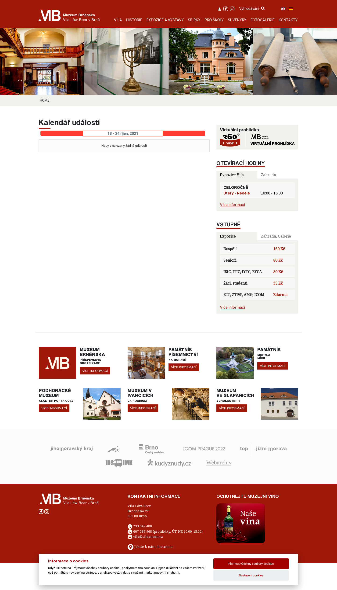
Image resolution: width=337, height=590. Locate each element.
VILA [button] (118, 20)
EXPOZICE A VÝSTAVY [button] (165, 20)
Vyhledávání (252, 8)
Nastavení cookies (251, 575)
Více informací (232, 204)
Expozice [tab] (228, 236)
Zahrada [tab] (268, 174)
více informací (95, 370)
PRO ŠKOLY (214, 20)
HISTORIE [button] (134, 20)
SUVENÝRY (237, 20)
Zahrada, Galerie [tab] (276, 236)
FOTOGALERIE (262, 20)
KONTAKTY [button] (288, 20)
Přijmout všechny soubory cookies (251, 563)
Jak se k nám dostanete (153, 547)
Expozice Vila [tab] (232, 174)
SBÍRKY (194, 20)
